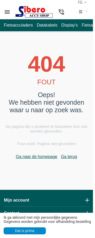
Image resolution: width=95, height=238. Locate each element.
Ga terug (69, 156)
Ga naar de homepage (36, 156)
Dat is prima (24, 231)
